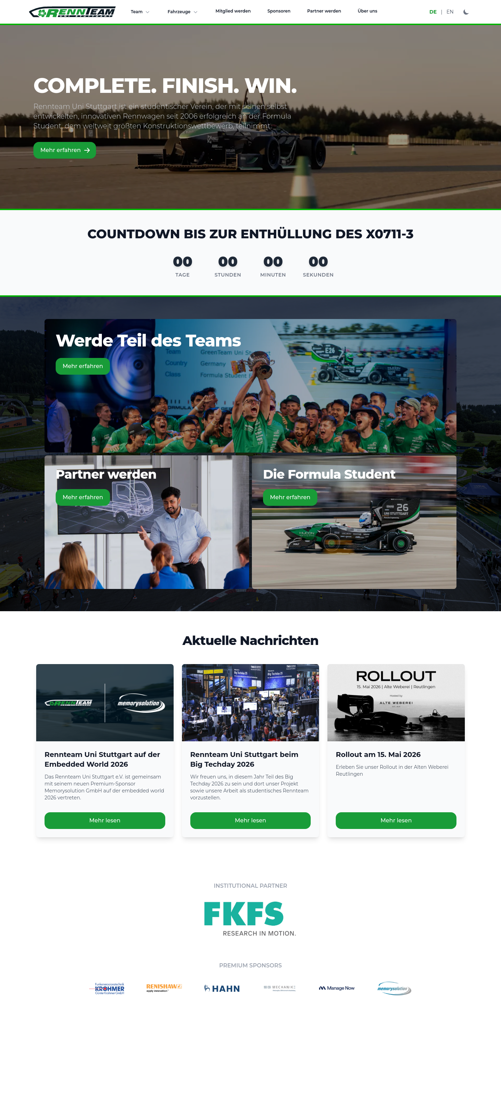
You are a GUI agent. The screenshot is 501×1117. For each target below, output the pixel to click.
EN (450, 12)
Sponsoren (279, 11)
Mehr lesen (104, 820)
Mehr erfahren (65, 150)
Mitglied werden (233, 11)
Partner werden (324, 11)
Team (141, 11)
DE (433, 12)
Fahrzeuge (183, 11)
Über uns (367, 11)
